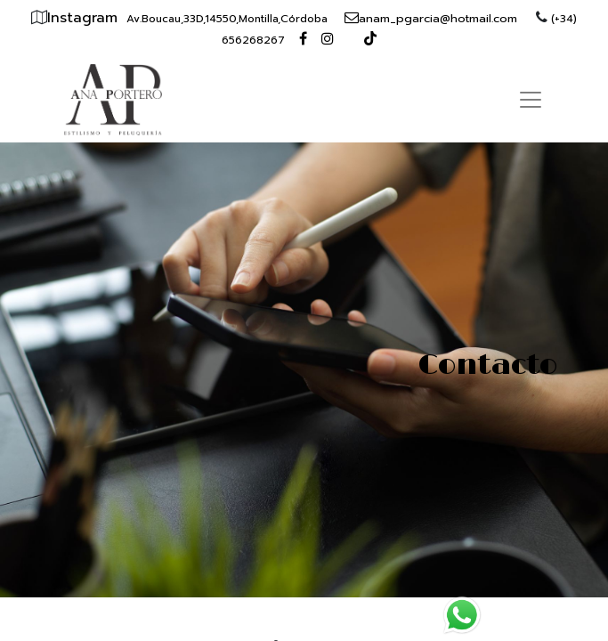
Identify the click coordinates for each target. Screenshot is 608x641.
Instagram (85, 17)
